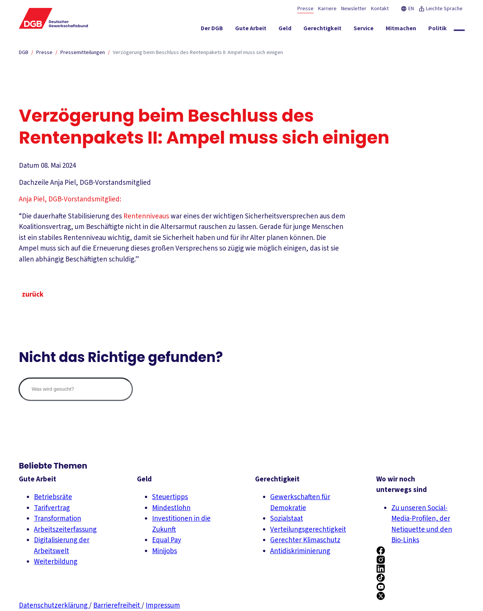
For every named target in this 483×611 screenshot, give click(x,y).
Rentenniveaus (146, 216)
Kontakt (380, 8)
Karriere (327, 8)
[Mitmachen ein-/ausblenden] (401, 30)
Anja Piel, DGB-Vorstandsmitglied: (70, 199)
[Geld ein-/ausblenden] (284, 30)
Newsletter (353, 8)
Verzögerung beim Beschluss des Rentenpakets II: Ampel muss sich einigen (198, 52)
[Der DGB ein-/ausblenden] (212, 30)
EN (407, 8)
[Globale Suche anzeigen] (459, 30)
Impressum (163, 605)
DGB (23, 52)
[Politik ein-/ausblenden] (437, 30)
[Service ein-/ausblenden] (364, 30)
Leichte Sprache (440, 8)
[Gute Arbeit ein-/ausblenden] (250, 30)
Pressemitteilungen (82, 52)
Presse (305, 8)
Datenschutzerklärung (54, 605)
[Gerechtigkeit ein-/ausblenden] (322, 30)
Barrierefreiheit (117, 605)
